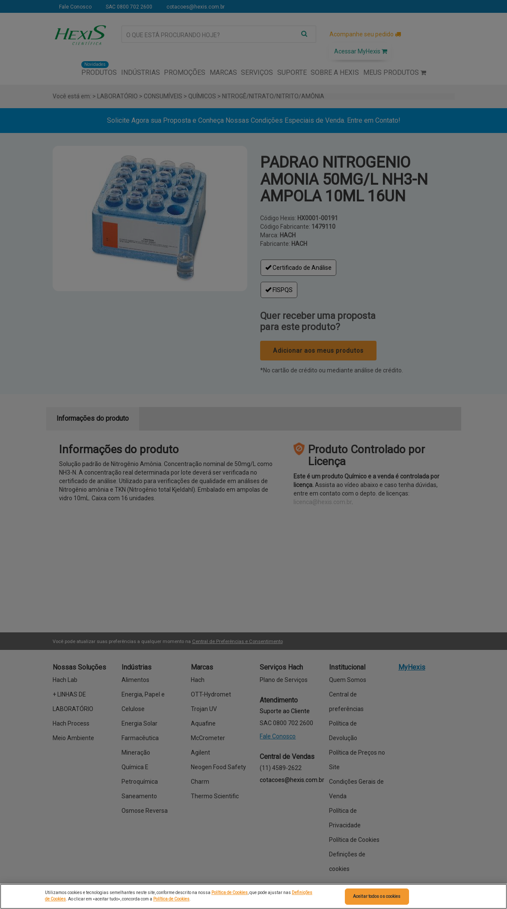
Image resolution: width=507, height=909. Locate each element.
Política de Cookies (229, 892)
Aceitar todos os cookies (376, 896)
